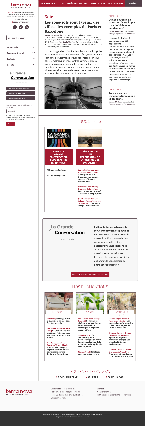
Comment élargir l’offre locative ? (89, 202)
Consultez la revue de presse (16, 93)
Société (10, 64)
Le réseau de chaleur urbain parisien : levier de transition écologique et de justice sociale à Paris (89, 324)
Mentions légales (104, 391)
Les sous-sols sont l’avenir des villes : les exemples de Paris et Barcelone (73, 27)
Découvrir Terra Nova (21, 22)
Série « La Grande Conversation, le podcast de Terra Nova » (59, 157)
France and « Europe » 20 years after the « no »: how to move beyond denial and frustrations (58, 349)
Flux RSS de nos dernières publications (67, 394)
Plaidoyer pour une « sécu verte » (89, 353)
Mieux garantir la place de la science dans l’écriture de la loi (58, 321)
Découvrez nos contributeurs (16, 98)
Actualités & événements (74, 3)
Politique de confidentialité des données (114, 394)
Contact (100, 388)
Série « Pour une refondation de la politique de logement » (90, 157)
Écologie (11, 59)
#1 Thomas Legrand (56, 175)
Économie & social (15, 53)
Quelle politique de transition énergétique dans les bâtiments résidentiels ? (122, 24)
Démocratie (12, 47)
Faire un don (116, 377)
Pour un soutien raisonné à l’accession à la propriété (122, 96)
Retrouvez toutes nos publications (18, 88)
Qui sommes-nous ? (49, 3)
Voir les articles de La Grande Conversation (90, 274)
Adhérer (133, 3)
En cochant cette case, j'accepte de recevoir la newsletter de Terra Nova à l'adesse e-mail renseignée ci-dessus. (20, 117)
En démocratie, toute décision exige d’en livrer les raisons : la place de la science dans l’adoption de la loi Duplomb (90, 341)
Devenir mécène (68, 377)
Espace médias (98, 3)
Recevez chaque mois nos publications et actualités (19, 106)
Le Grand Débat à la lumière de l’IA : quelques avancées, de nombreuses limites (58, 333)
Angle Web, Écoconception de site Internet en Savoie (72, 417)
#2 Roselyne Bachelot (56, 170)
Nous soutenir (115, 3)
